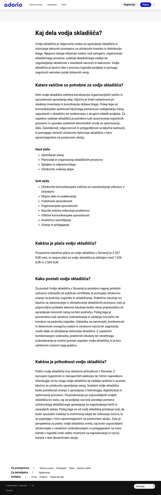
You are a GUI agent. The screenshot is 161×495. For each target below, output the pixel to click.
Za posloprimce (24, 468)
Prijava (145, 4)
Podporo (44, 477)
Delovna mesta (35, 5)
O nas (34, 477)
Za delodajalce (24, 472)
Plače (63, 5)
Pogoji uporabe (57, 477)
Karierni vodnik (84, 468)
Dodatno (20, 476)
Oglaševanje (44, 472)
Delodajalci (52, 5)
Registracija (129, 4)
